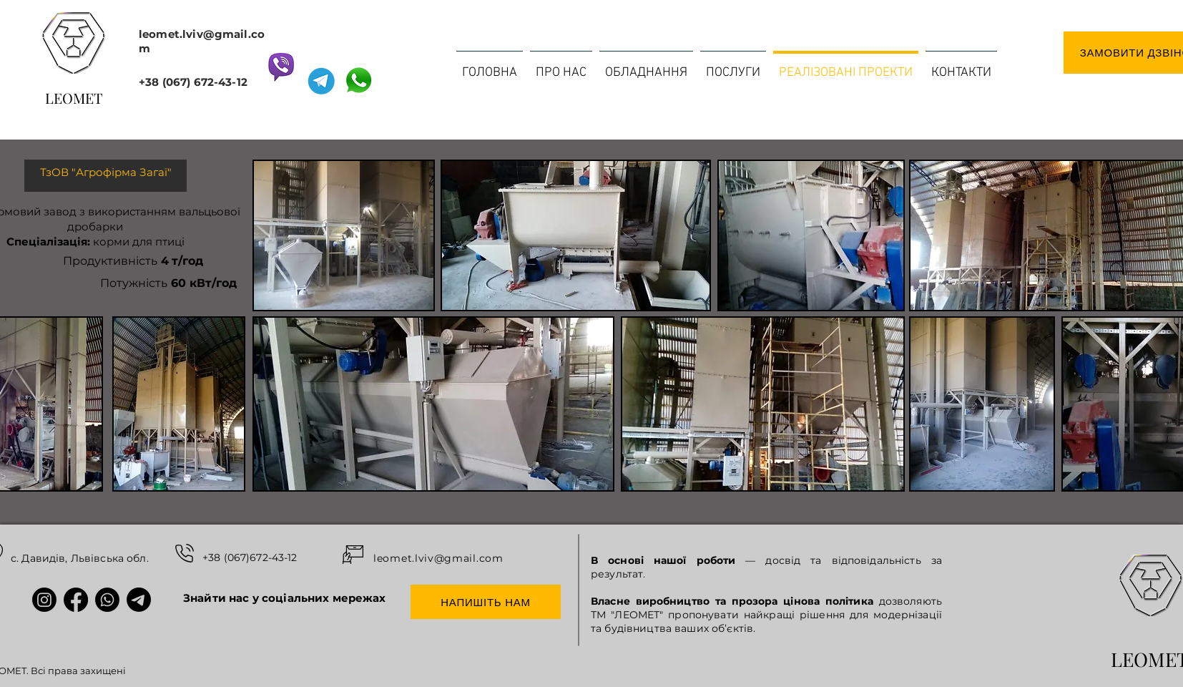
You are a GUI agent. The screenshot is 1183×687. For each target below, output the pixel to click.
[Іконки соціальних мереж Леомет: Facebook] (76, 600)
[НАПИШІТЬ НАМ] (486, 602)
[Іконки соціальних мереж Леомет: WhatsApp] (107, 600)
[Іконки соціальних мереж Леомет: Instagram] (44, 600)
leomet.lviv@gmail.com (438, 558)
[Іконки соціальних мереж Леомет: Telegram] (139, 600)
